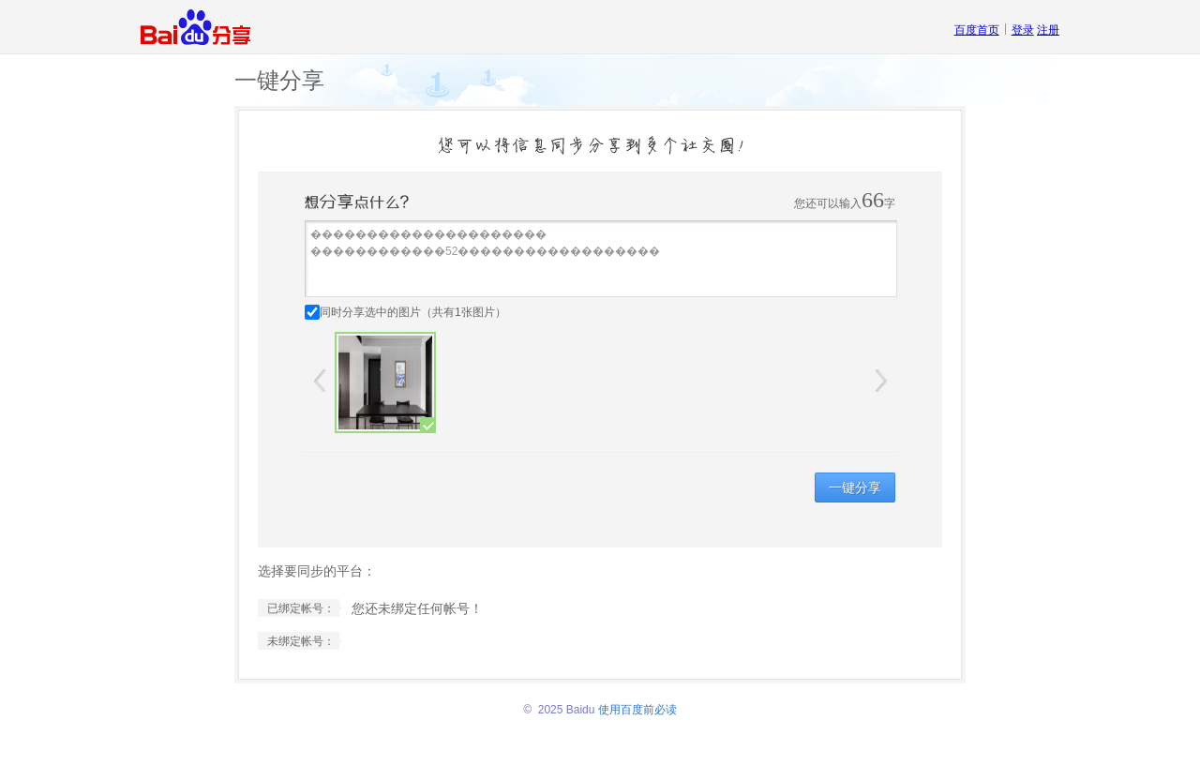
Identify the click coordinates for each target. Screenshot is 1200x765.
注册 (1048, 30)
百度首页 (976, 30)
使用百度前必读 (637, 709)
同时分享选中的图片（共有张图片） (413, 312)
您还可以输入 (828, 203)
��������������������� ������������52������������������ (601, 258)
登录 (1023, 30)
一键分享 (855, 487)
